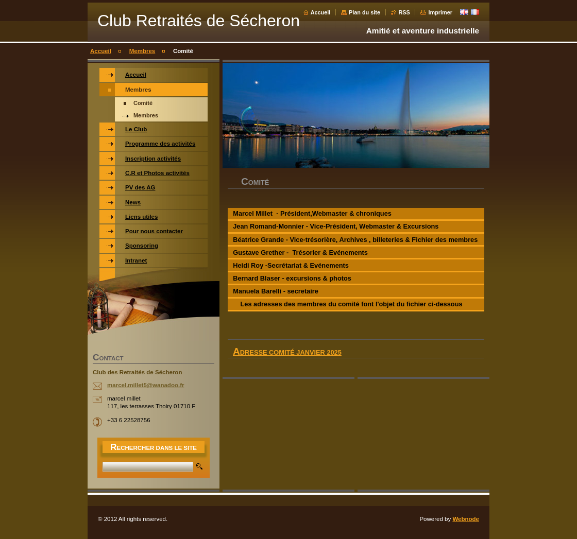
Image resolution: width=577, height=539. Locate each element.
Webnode (465, 519)
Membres (142, 51)
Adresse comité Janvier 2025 (287, 352)
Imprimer (440, 12)
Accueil (321, 12)
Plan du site (364, 12)
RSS (404, 12)
